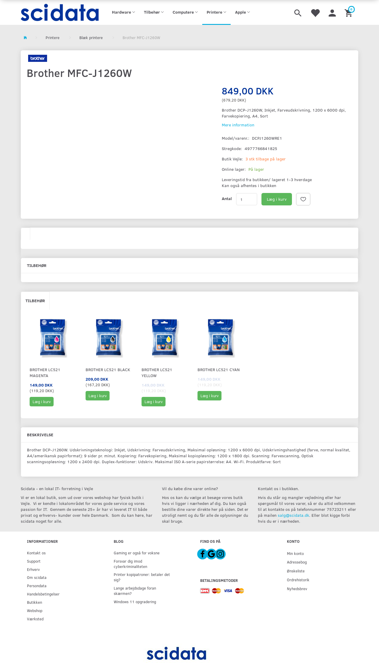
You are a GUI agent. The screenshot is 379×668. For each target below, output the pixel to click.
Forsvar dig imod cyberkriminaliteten (130, 563)
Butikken (34, 602)
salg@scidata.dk (293, 515)
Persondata (36, 585)
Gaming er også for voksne (137, 552)
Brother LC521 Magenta (45, 372)
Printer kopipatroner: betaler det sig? (142, 577)
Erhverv (33, 569)
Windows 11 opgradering (135, 601)
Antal (227, 198)
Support (34, 561)
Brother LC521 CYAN (218, 369)
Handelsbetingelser (43, 593)
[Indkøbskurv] (349, 12)
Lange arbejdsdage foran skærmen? (135, 590)
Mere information (238, 125)
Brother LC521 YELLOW (157, 372)
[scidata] (60, 12)
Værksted (35, 618)
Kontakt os (36, 552)
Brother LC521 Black (108, 369)
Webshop (34, 610)
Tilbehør (35, 300)
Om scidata (36, 577)
